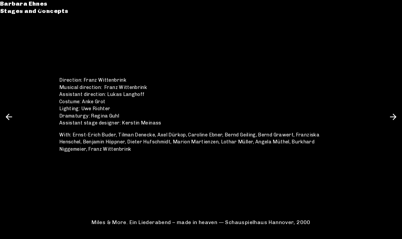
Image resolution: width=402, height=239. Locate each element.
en (391, 8)
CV (11, 35)
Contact (20, 42)
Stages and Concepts (41, 15)
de (380, 8)
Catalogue (24, 27)
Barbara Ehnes (31, 8)
